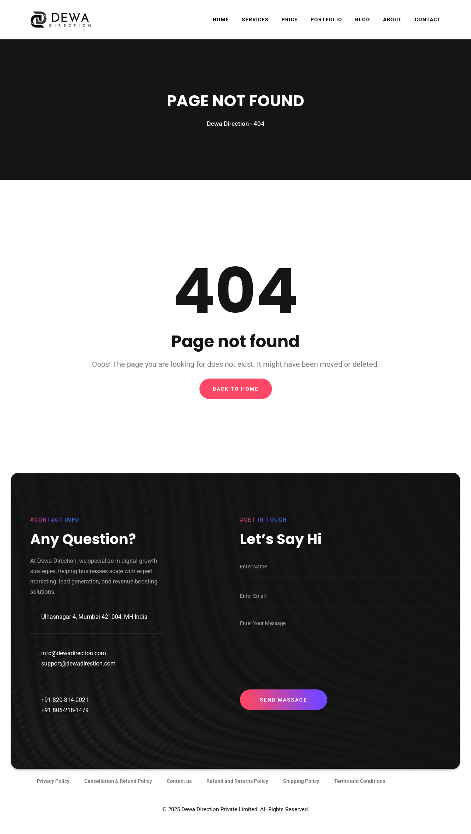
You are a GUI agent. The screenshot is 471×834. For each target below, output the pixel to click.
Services (255, 19)
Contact (428, 19)
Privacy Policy (53, 789)
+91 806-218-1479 (65, 718)
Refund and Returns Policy (237, 789)
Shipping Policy (301, 789)
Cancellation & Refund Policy (118, 789)
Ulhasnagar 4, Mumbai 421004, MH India (94, 625)
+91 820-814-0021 (65, 708)
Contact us (179, 789)
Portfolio (326, 19)
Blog (362, 19)
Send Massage (283, 708)
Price (289, 19)
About (392, 19)
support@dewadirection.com (78, 671)
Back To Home (236, 394)
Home (221, 19)
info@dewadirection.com (73, 661)
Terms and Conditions (359, 789)
